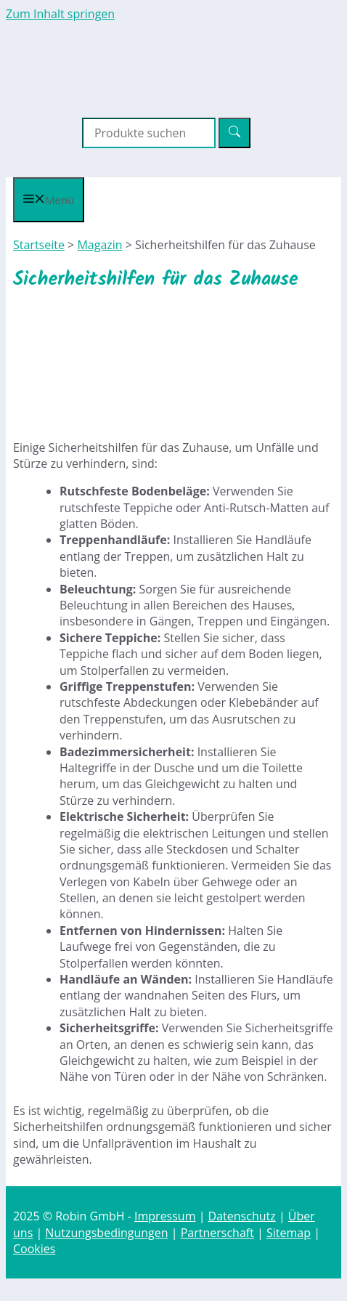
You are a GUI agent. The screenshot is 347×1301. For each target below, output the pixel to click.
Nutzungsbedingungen (106, 1233)
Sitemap (288, 1233)
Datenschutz (242, 1216)
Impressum (164, 1216)
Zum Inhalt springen (60, 14)
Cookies (34, 1249)
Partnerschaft (217, 1233)
